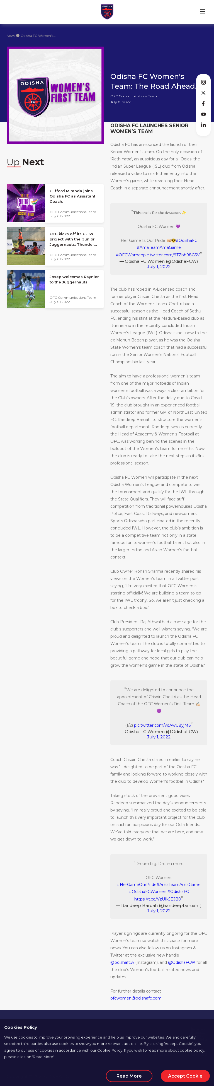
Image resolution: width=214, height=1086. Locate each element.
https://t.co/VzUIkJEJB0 (157, 899)
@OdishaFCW (181, 962)
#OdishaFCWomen (147, 891)
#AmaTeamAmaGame (159, 247)
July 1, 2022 (159, 266)
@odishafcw (122, 962)
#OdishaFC (186, 240)
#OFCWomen (129, 254)
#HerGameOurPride (137, 884)
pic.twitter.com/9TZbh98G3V (171, 254)
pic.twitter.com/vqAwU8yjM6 (162, 725)
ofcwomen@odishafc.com (136, 998)
